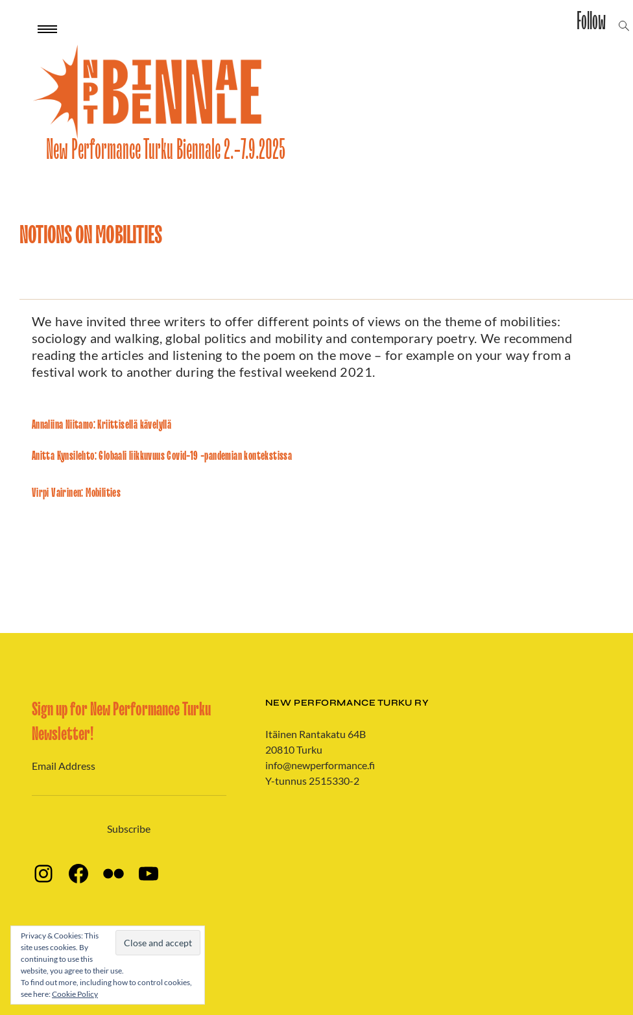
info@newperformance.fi (320, 765)
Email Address (63, 765)
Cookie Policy (75, 994)
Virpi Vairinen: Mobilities (76, 492)
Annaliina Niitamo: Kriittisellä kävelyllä (101, 424)
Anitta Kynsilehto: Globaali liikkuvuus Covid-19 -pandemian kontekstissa (162, 456)
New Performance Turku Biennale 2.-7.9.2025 (165, 150)
